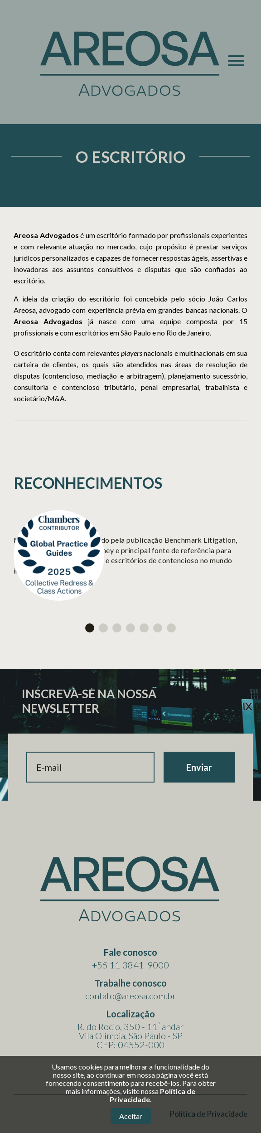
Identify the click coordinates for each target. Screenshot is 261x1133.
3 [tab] (116, 627)
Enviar (199, 767)
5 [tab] (144, 627)
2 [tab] (103, 627)
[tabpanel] (130, 555)
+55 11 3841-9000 (130, 964)
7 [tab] (171, 627)
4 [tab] (130, 627)
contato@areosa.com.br (130, 995)
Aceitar (130, 1116)
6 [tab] (157, 627)
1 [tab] (89, 627)
